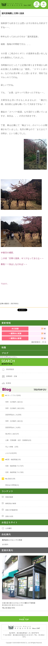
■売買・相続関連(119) (13, 459)
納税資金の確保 (10, 503)
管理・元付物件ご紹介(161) (14, 408)
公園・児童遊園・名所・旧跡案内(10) (18, 440)
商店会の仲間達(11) (12, 485)
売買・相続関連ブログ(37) (14, 466)
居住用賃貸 (10, 369)
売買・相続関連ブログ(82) (14, 472)
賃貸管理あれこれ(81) (12, 427)
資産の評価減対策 (11, 510)
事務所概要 (9, 497)
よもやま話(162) (11, 453)
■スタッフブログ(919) (13, 395)
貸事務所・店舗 (11, 376)
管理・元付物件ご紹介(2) (14, 402)
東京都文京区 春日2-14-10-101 (18, 604)
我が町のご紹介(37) (12, 434)
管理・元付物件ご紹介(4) (14, 421)
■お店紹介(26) (10, 479)
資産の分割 (9, 516)
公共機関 (8, 528)
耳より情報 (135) (11, 447)
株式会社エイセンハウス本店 (12, 540)
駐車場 (8, 383)
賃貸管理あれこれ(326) (13, 415)
